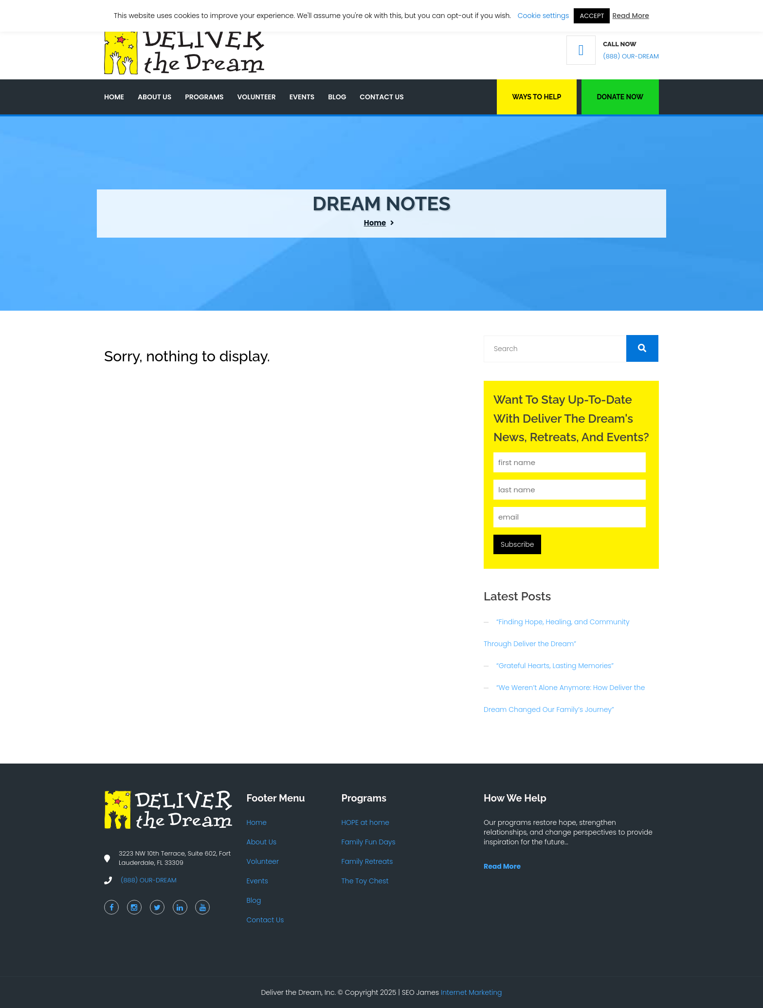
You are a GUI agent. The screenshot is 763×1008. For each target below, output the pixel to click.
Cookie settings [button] (543, 15)
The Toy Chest (365, 881)
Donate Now (620, 97)
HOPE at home (365, 822)
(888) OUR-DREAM (631, 56)
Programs (204, 97)
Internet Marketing (471, 992)
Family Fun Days (369, 842)
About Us (154, 97)
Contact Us (382, 97)
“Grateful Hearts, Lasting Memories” (555, 666)
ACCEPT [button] (592, 15)
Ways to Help (536, 97)
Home (114, 97)
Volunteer (256, 97)
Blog (337, 97)
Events (302, 97)
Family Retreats (367, 861)
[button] (642, 348)
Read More (630, 15)
